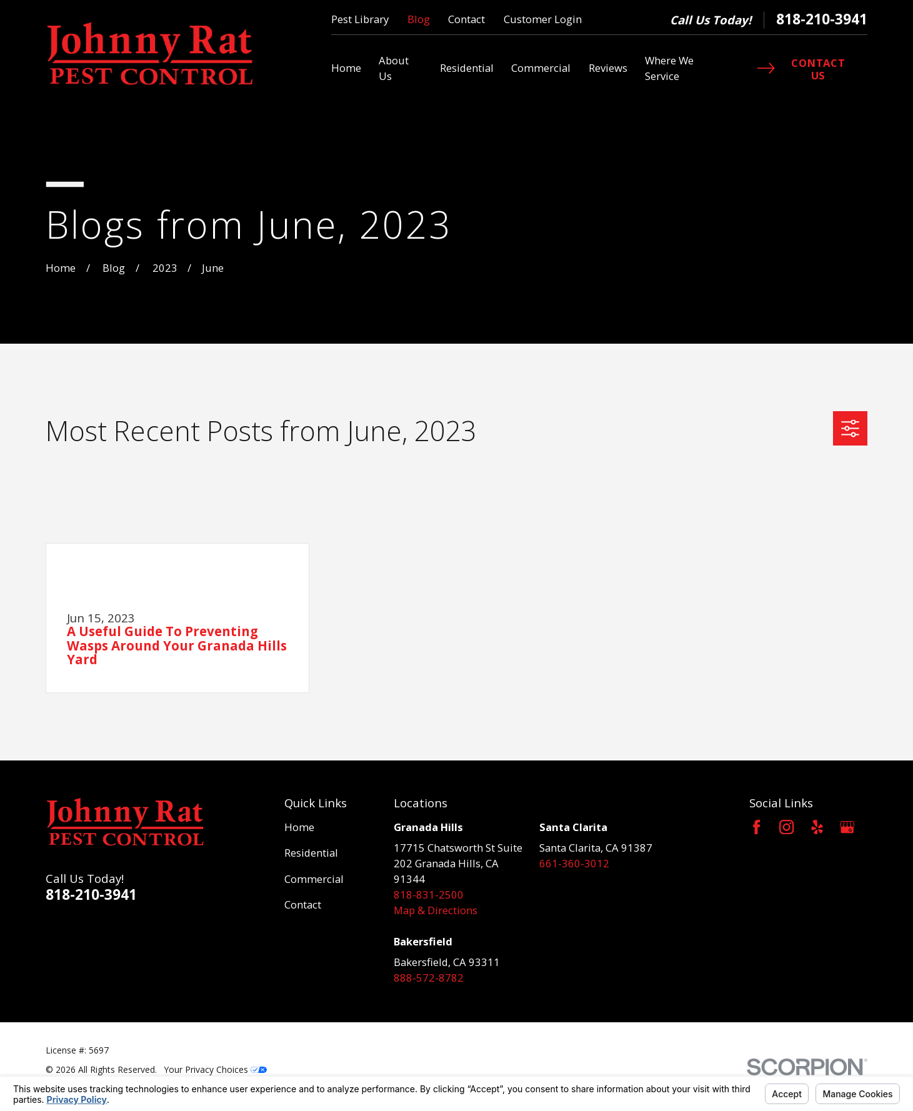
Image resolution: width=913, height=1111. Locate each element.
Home (299, 827)
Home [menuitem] (346, 68)
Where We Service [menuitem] (669, 68)
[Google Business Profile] (847, 827)
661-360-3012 (574, 863)
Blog (418, 19)
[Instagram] (786, 827)
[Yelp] (817, 827)
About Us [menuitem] (394, 68)
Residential (311, 852)
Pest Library (360, 19)
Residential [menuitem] (467, 68)
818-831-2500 (429, 894)
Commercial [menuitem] (541, 68)
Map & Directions (435, 910)
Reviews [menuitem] (608, 68)
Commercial (314, 879)
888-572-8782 (429, 977)
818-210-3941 (821, 19)
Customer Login (543, 19)
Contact (466, 19)
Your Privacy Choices (215, 1069)
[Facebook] (756, 827)
